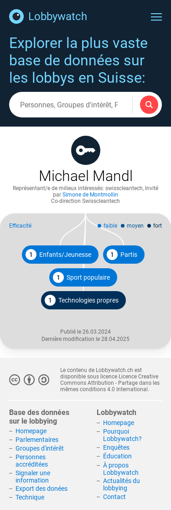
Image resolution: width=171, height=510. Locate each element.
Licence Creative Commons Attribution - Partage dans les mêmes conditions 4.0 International (110, 383)
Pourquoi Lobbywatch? (122, 435)
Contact (114, 496)
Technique (30, 497)
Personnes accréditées (32, 460)
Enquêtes (116, 447)
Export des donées (41, 488)
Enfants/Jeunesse (58, 254)
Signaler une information (33, 476)
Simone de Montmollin (90, 194)
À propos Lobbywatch (121, 469)
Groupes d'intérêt (40, 448)
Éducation (117, 456)
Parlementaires (37, 439)
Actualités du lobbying (121, 484)
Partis (122, 254)
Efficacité (20, 226)
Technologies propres (82, 300)
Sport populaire (81, 277)
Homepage (31, 431)
